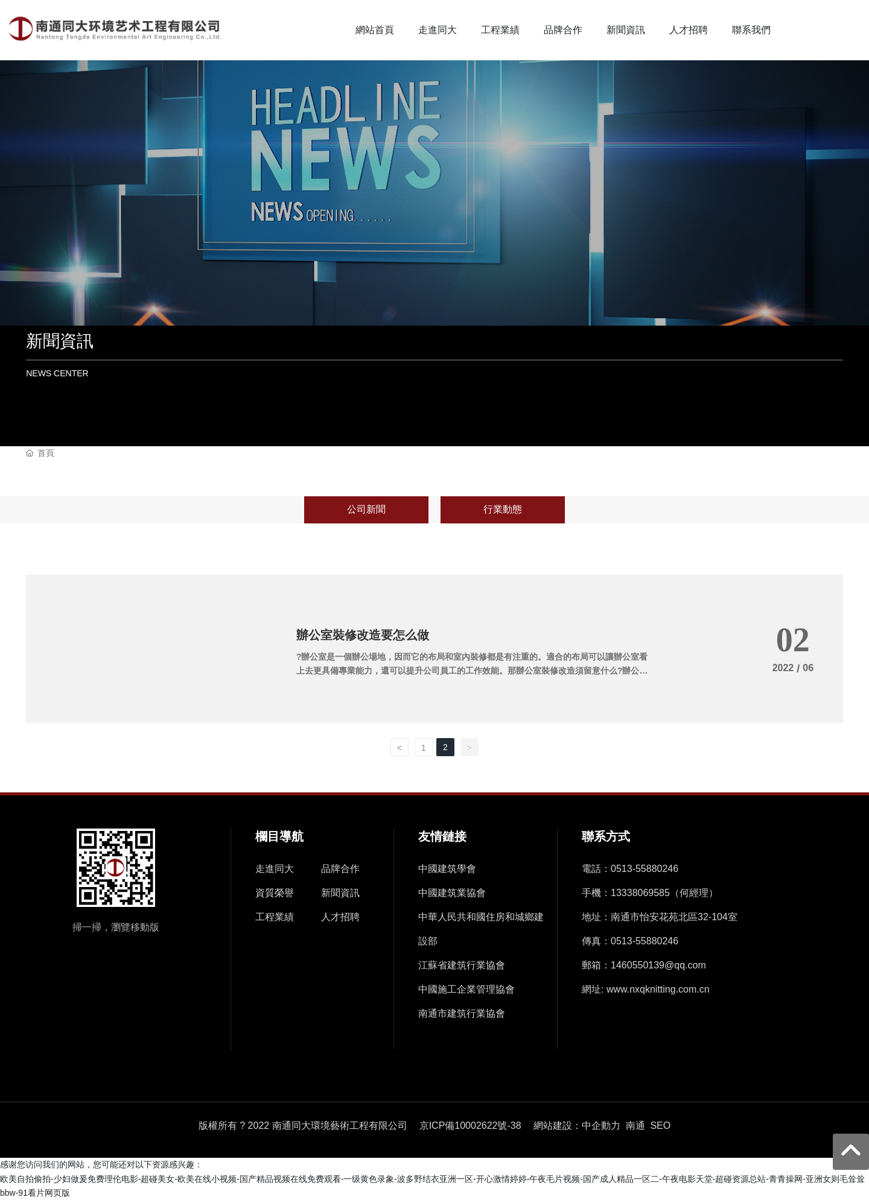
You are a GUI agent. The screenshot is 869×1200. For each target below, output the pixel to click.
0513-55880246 (644, 869)
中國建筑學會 (447, 869)
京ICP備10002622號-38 (470, 1126)
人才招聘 (340, 917)
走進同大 (274, 869)
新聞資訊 (60, 341)
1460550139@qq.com (658, 965)
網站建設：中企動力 (576, 1125)
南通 (635, 1125)
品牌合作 (340, 869)
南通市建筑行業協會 (461, 1013)
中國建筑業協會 (452, 893)
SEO (660, 1125)
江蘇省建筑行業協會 (461, 965)
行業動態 (502, 509)
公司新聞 (366, 509)
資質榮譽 (274, 893)
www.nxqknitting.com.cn (658, 989)
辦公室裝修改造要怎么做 (362, 635)
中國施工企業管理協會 (466, 989)
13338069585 (640, 893)
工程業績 (274, 917)
